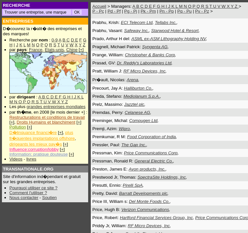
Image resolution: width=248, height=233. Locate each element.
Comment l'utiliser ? (28, 192)
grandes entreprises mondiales (55, 106)
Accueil (99, 6)
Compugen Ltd (143, 120)
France (35, 49)
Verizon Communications (145, 209)
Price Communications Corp (151, 152)
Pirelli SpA (132, 185)
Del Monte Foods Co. (149, 201)
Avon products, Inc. (147, 169)
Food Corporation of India (151, 136)
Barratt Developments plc (143, 193)
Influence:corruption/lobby (34, 149)
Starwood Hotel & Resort (175, 30)
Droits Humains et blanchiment (46, 122)
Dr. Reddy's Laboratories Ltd (144, 63)
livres (31, 159)
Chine (72, 49)
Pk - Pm (148, 11)
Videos (16, 159)
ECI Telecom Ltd (136, 22)
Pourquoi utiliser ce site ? (33, 187)
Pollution (17, 127)
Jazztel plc (134, 104)
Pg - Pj (130, 11)
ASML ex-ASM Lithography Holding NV (168, 38)
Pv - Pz (202, 11)
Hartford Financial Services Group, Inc (156, 217)
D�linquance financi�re (33, 132)
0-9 (54, 40)
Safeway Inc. (136, 30)
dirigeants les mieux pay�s (35, 144)
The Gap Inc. (133, 144)
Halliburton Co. (138, 88)
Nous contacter (23, 197)
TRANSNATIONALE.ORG (28, 169)
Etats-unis (54, 49)
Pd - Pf (114, 11)
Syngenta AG (155, 46)
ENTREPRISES (18, 21)
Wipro (124, 128)
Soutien (49, 197)
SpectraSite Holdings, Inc (162, 177)
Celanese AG (137, 112)
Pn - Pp (167, 11)
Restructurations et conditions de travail (47, 117)
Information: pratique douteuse (38, 154)
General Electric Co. (153, 161)
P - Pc (98, 11)
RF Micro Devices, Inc (144, 71)
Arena (132, 79)
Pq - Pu (184, 11)
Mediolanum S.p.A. (141, 96)
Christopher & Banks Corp (150, 54)
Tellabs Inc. (166, 22)
